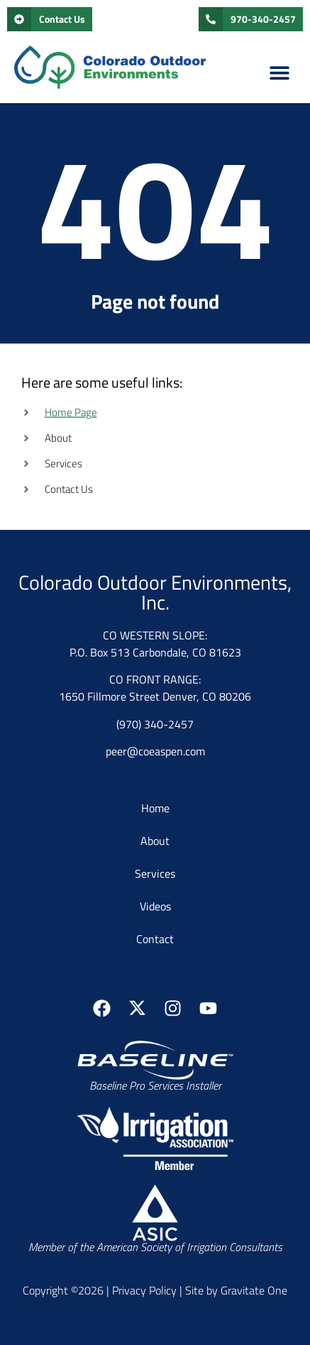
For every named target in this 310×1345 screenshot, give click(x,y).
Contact (155, 938)
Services (155, 873)
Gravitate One (254, 1290)
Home (155, 808)
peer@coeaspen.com (155, 751)
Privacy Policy (144, 1290)
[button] (280, 72)
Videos (155, 906)
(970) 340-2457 (155, 724)
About (155, 840)
